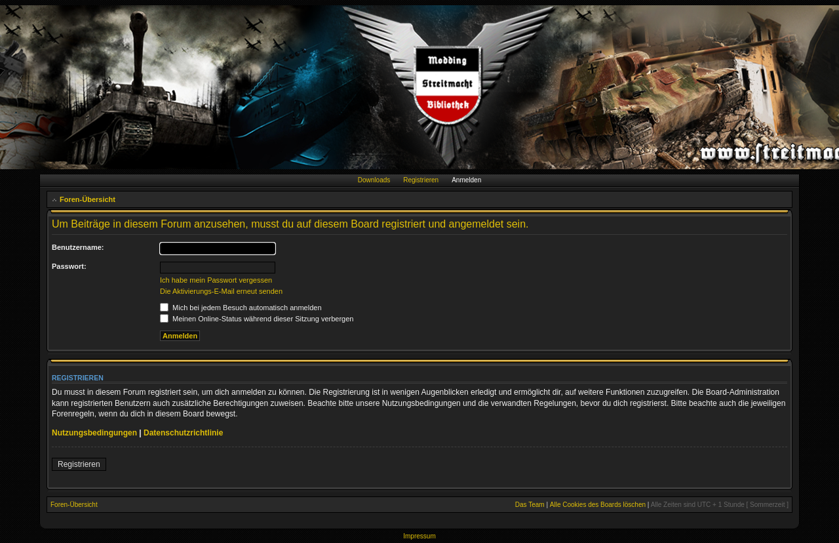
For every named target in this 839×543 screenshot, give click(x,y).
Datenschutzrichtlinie (183, 432)
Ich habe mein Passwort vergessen (216, 280)
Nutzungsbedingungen (94, 432)
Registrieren (421, 180)
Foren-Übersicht (87, 199)
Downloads (374, 180)
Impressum (419, 536)
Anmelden (466, 180)
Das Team (530, 504)
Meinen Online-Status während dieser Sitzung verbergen (256, 319)
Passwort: (69, 266)
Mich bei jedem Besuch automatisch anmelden (241, 308)
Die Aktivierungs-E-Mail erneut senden (221, 291)
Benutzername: (78, 247)
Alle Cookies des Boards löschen (598, 504)
